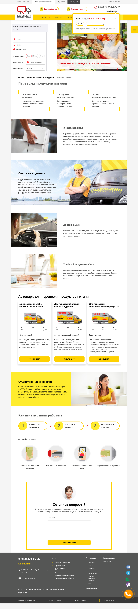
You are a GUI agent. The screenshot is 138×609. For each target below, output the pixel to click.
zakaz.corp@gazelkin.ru (28, 584)
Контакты (107, 567)
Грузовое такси (60, 574)
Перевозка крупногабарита (64, 584)
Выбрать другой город (96, 24)
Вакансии (92, 574)
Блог (90, 589)
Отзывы (91, 571)
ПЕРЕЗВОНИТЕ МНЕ (69, 548)
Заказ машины (109, 564)
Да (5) (80, 24)
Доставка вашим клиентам (64, 577)
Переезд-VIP (74, 2)
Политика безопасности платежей (93, 584)
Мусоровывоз (55, 606)
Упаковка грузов (82, 606)
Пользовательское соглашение (95, 578)
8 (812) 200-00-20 (109, 7)
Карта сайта (22, 598)
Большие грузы (110, 606)
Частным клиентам (23, 2)
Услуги (54, 564)
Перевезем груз (60, 571)
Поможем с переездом (62, 568)
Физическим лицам (26, 606)
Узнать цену (35, 365)
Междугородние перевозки (64, 581)
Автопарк (92, 568)
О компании (91, 564)
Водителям (61, 2)
